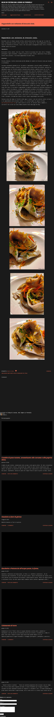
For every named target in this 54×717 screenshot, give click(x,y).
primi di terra (10, 371)
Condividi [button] (48, 371)
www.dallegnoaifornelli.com (9, 102)
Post (3, 413)
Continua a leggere (47, 473)
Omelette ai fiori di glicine (12, 517)
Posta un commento (13, 473)
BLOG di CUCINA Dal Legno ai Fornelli (17, 2)
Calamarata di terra (9, 625)
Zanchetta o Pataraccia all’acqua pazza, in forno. (20, 568)
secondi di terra (27, 15)
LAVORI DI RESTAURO (39, 15)
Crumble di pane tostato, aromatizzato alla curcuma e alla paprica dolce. (27, 459)
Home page (4, 15)
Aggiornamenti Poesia (15, 15)
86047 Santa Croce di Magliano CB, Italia (17, 373)
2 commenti (10, 525)
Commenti (4, 414)
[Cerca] (48, 2)
